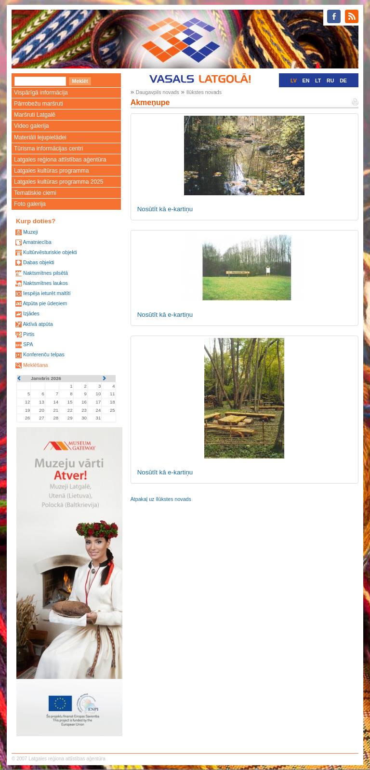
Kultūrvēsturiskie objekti (50, 252)
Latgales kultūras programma (51, 170)
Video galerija (31, 125)
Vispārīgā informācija (41, 92)
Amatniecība (37, 242)
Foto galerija (30, 204)
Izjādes (31, 313)
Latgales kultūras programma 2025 (58, 181)
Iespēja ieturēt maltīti (46, 293)
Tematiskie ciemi (35, 192)
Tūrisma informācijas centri (48, 148)
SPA (28, 344)
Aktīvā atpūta (38, 324)
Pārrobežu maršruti (38, 103)
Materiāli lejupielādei (40, 137)
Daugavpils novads (157, 92)
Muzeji (30, 232)
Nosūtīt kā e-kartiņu (165, 209)
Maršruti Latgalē (34, 114)
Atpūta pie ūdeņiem (45, 303)
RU (330, 80)
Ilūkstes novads (204, 92)
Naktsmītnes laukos (45, 283)
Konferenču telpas (44, 354)
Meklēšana (35, 365)
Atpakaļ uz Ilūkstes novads (161, 499)
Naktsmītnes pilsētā (45, 273)
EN (306, 80)
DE (343, 80)
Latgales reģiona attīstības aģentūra (60, 159)
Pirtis (29, 334)
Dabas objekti (38, 262)
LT (318, 80)
